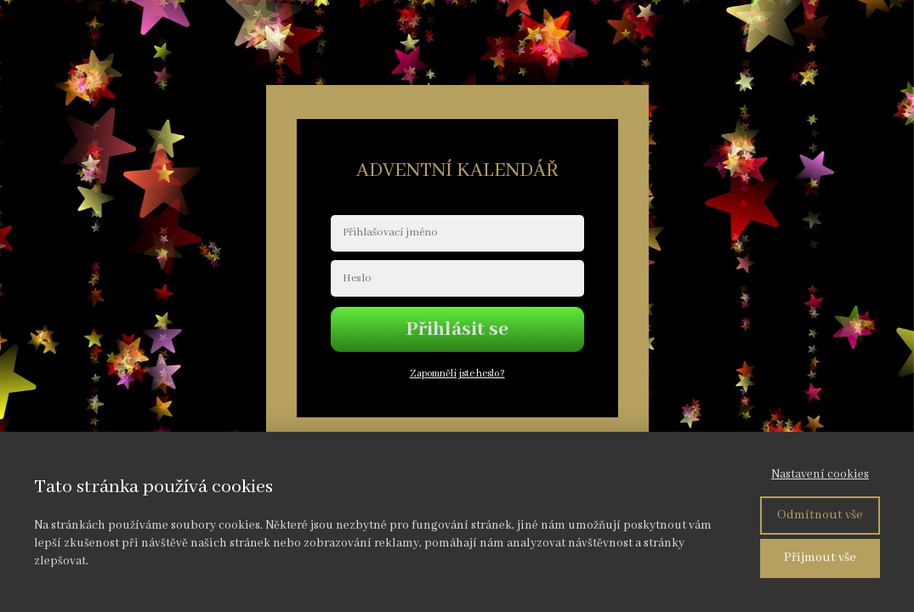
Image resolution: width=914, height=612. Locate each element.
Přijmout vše (820, 557)
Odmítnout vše (820, 515)
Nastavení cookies (820, 474)
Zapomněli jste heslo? (457, 373)
